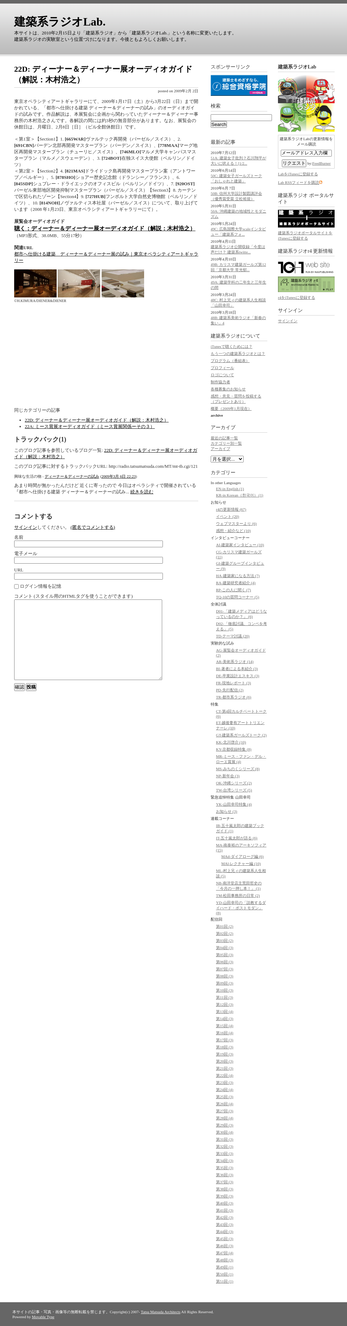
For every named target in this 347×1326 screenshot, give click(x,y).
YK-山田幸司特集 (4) (234, 804)
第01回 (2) (224, 926)
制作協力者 (220, 382)
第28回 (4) (224, 1118)
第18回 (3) (224, 1047)
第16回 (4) (224, 1033)
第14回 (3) (224, 1019)
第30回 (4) (224, 1132)
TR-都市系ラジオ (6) (233, 697)
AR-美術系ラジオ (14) (235, 661)
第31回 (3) (224, 1139)
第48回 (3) (224, 1260)
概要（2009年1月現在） (231, 408)
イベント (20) (227, 516)
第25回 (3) (224, 1097)
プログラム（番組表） (230, 360)
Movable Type (43, 1317)
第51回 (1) (224, 1281)
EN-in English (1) (230, 489)
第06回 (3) (224, 962)
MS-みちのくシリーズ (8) (238, 769)
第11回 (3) (224, 997)
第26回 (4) (224, 1104)
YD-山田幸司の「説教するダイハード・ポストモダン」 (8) (241, 907)
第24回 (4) (224, 1089)
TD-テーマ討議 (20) (232, 636)
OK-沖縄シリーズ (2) (234, 783)
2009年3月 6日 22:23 (119, 476)
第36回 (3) (224, 1175)
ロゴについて (222, 375)
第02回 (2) (224, 933)
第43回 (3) (224, 1224)
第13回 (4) (224, 1011)
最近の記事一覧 (224, 438)
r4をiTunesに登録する (296, 297)
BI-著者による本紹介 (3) (237, 669)
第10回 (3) (224, 990)
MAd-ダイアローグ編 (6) (242, 856)
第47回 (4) (224, 1253)
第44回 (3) (224, 1231)
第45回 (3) (224, 1239)
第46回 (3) (224, 1246)
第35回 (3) (224, 1168)
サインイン (25, 527)
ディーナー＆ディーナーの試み (72, 476)
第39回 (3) (224, 1196)
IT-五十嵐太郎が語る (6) (236, 838)
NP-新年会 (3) (227, 776)
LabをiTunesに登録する (298, 174)
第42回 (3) (224, 1217)
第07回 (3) (224, 969)
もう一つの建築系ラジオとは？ (238, 353)
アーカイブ (223, 427)
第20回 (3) (224, 1061)
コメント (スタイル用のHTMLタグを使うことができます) (73, 596)
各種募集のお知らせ (228, 389)
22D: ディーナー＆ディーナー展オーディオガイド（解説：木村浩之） (97, 420)
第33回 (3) (224, 1153)
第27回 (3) (224, 1111)
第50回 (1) (224, 1274)
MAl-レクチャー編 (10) (241, 863)
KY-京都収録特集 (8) (233, 749)
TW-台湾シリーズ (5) (234, 790)
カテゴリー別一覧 (226, 443)
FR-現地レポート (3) (233, 683)
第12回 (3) (224, 1004)
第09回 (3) (224, 983)
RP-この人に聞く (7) (233, 590)
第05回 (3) (224, 955)
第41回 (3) (224, 1210)
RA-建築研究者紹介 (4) (236, 583)
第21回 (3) (224, 1068)
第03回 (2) (224, 940)
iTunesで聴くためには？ (231, 346)
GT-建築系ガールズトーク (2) (241, 735)
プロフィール (222, 368)
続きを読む (141, 491)
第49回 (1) (224, 1267)
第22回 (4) (224, 1075)
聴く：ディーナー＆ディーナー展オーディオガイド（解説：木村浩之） (104, 228)
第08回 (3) (224, 976)
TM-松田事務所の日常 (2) (238, 895)
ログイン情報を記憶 (37, 586)
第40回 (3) (224, 1203)
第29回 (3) (224, 1125)
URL (18, 569)
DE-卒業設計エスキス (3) (237, 676)
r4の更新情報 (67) (231, 509)
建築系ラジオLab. (60, 21)
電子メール (25, 553)
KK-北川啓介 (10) (231, 742)
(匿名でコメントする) (92, 527)
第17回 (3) (224, 1040)
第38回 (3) (224, 1189)
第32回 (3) (224, 1146)
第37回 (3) (224, 1182)
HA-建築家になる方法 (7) (238, 576)
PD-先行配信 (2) (229, 690)
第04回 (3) (224, 948)
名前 (18, 537)
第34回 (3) (224, 1160)
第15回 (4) (224, 1026)
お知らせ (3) (226, 811)
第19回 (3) (224, 1054)
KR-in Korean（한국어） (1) (239, 495)
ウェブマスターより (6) (236, 523)
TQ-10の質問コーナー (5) (237, 597)
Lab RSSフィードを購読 (298, 182)
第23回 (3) (224, 1082)
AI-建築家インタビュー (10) (240, 545)
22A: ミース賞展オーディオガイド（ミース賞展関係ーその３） (90, 426)
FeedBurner (321, 163)
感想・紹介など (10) (233, 530)
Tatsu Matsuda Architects (161, 1312)
